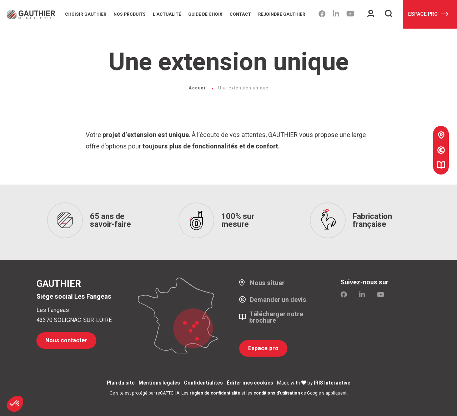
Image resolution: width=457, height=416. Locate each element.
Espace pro (428, 14)
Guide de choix (205, 14)
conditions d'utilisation (276, 393)
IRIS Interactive (332, 383)
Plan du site (121, 383)
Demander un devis (278, 300)
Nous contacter (66, 340)
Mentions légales (159, 383)
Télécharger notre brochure (276, 317)
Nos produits (130, 14)
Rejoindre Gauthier (281, 14)
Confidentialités (203, 383)
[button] (15, 403)
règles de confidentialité (215, 393)
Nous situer (267, 283)
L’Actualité (167, 14)
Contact (240, 14)
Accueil (198, 88)
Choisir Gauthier (85, 14)
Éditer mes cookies (250, 383)
